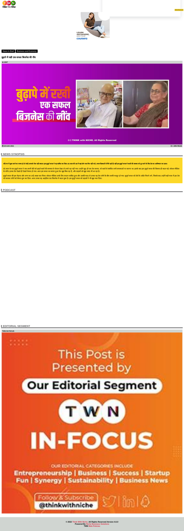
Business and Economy (26, 51)
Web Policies (94, 526)
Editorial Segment (16, 326)
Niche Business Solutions (97, 524)
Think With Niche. (80, 522)
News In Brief (8, 51)
